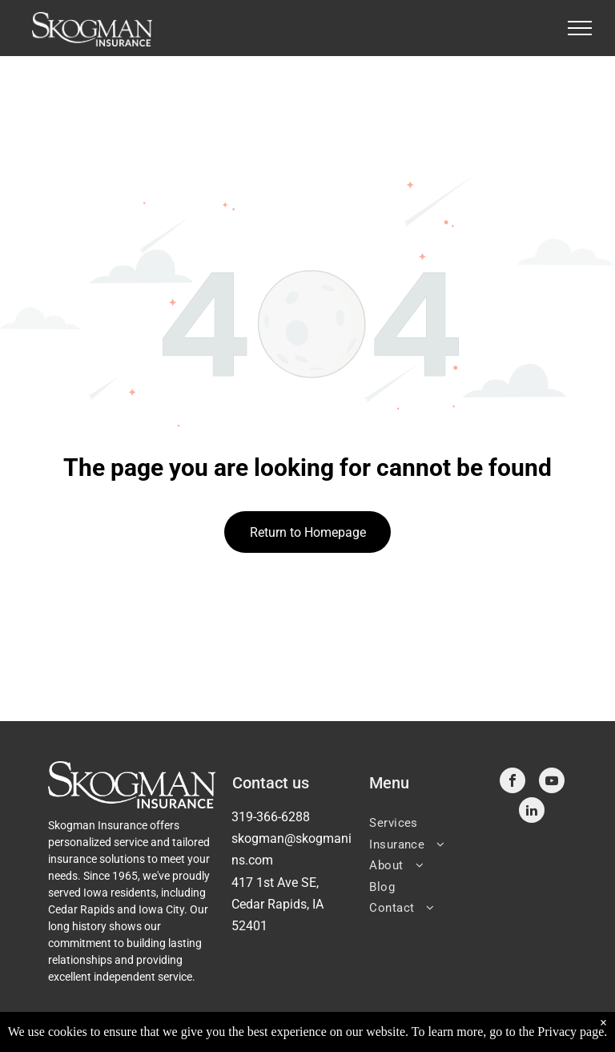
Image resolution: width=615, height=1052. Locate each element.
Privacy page (570, 1031)
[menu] (580, 28)
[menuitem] (424, 821)
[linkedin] (532, 812)
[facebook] (512, 782)
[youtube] (552, 782)
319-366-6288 (270, 816)
